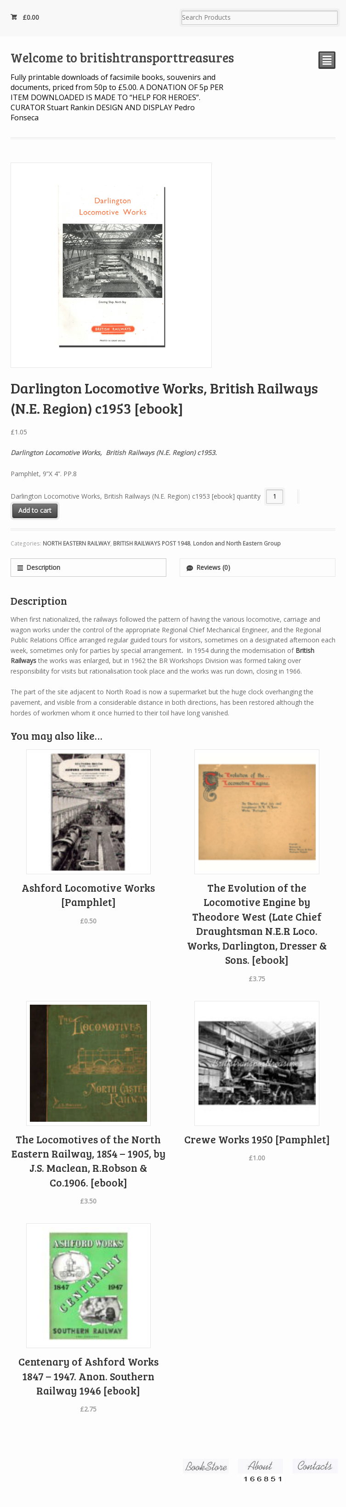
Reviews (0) (213, 567)
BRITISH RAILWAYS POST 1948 (151, 543)
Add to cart (34, 510)
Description (43, 567)
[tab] (89, 567)
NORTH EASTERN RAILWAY (76, 543)
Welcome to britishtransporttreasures (122, 57)
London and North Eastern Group (237, 543)
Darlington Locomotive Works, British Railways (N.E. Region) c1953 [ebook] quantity (136, 496)
